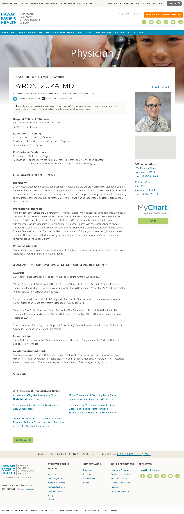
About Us (85, 32)
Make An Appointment (161, 14)
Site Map (113, 510)
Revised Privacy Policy (68, 510)
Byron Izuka (59, 77)
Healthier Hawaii (55, 491)
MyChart (158, 3)
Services (8, 32)
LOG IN (153, 221)
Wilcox (87, 3)
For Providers (129, 3)
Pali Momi (51, 3)
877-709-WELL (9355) (134, 454)
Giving (146, 3)
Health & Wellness (60, 32)
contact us (29, 488)
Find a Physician (30, 32)
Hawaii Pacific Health (14, 3)
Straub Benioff (70, 3)
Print (155, 86)
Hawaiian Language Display (43, 510)
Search (172, 3)
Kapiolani (37, 3)
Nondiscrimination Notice (94, 510)
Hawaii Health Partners (149, 470)
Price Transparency (120, 491)
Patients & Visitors (109, 32)
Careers (112, 3)
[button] (144, 141)
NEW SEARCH (23, 439)
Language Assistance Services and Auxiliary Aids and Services (121, 474)
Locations (135, 32)
